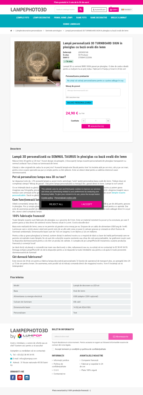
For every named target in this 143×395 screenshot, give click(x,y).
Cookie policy (47, 198)
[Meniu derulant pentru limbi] (126, 10)
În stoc (66, 55)
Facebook (12, 377)
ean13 (66, 57)
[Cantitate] (95, 121)
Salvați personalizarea (79, 103)
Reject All (56, 204)
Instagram (27, 377)
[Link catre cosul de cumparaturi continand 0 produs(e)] (114, 9)
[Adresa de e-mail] (80, 336)
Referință (67, 52)
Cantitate (75, 121)
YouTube (20, 377)
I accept (87, 204)
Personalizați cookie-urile (65, 198)
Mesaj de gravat (73, 86)
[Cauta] (69, 9)
